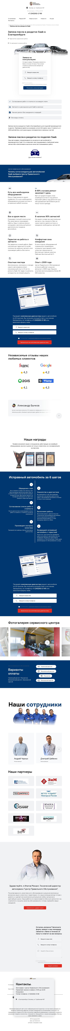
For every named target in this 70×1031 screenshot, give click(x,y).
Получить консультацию (35, 88)
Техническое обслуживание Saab (35, 24)
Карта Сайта (11, 989)
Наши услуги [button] (33, 18)
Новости (43, 18)
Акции (52, 18)
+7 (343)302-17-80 (35, 13)
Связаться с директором (35, 908)
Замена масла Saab (53, 24)
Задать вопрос (53, 966)
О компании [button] (12, 18)
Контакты (11, 20)
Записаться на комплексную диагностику (34, 342)
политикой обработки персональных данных (35, 84)
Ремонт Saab (19, 24)
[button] (59, 415)
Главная (10, 24)
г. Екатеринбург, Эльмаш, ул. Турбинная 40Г (30, 999)
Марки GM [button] (22, 18)
